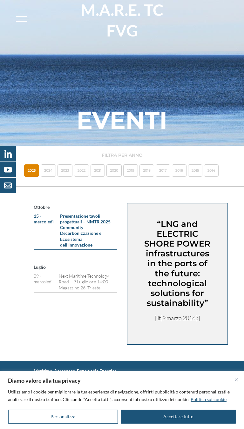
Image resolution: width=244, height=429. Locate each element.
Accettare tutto (178, 416)
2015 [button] (195, 170)
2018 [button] (147, 170)
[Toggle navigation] (21, 19)
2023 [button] (65, 170)
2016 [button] (179, 170)
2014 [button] (211, 170)
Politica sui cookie (209, 399)
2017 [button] (163, 170)
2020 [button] (114, 170)
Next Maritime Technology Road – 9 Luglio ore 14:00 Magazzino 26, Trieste (84, 281)
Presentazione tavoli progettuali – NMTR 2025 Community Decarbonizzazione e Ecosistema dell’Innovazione (85, 230)
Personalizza (63, 416)
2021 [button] (97, 170)
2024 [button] (48, 170)
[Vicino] (236, 380)
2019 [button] (130, 170)
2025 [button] (32, 170)
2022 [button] (81, 170)
